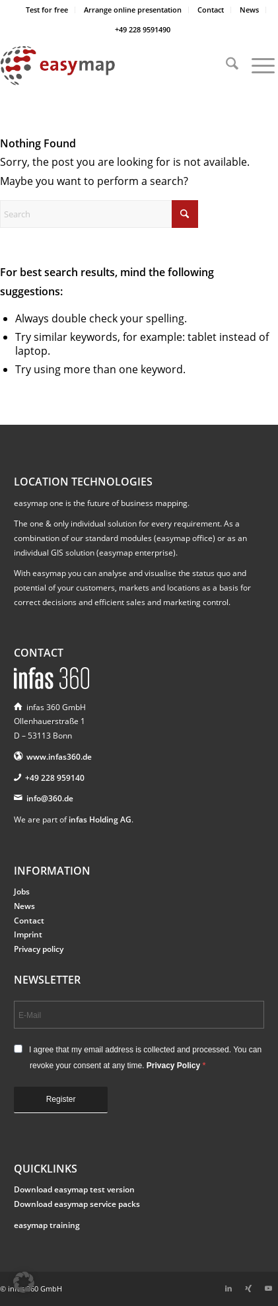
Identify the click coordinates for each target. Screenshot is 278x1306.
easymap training (47, 1225)
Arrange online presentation (133, 10)
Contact (210, 10)
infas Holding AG (100, 819)
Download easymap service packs (77, 1204)
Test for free (47, 10)
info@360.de (49, 798)
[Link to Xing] (248, 1288)
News (249, 10)
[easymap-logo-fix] (111, 65)
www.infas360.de (59, 756)
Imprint (28, 934)
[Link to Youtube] (268, 1288)
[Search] (225, 65)
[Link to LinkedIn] (228, 1288)
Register (61, 1099)
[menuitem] (47, 10)
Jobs (22, 891)
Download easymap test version (74, 1189)
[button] (24, 1282)
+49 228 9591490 (142, 29)
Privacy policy (38, 949)
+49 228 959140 (55, 777)
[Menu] (256, 65)
